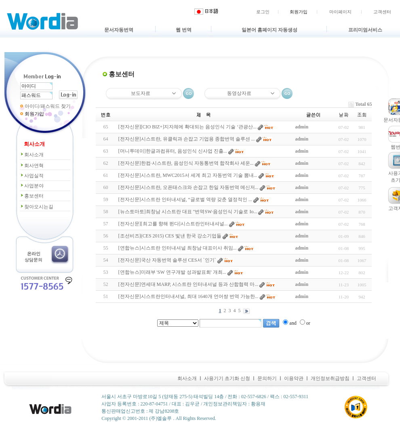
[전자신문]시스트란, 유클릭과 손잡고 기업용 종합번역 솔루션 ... (186, 139)
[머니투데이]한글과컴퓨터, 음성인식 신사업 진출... (172, 151)
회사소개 (32, 154)
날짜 (343, 114)
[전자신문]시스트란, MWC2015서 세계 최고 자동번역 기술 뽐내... (187, 175)
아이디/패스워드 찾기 (48, 106)
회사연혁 (32, 165)
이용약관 (293, 378)
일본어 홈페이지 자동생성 (269, 30)
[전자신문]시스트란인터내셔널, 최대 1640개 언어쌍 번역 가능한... (188, 296)
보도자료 (140, 93)
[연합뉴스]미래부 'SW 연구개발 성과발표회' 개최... (172, 272)
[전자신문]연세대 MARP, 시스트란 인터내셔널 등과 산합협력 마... (188, 284)
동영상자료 (239, 93)
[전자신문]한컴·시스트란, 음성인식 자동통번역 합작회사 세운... (186, 163)
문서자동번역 (118, 30)
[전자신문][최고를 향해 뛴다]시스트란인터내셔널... (173, 224)
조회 (361, 114)
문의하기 (267, 378)
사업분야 (32, 186)
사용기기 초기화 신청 (227, 378)
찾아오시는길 (36, 207)
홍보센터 (32, 196)
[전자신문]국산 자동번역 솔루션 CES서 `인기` (167, 260)
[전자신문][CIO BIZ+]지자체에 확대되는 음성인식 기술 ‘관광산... (187, 127)
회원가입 (298, 11)
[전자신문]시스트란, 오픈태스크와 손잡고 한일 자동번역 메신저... (188, 187)
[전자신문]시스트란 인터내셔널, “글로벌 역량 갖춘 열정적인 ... (185, 199)
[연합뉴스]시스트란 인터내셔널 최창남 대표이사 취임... (177, 248)
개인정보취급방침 (330, 378)
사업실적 (32, 175)
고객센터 (382, 11)
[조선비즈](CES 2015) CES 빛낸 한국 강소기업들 (169, 236)
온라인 (33, 253)
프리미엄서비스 (365, 30)
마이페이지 (340, 11)
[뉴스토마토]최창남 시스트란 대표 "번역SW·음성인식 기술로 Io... (187, 211)
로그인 (262, 11)
